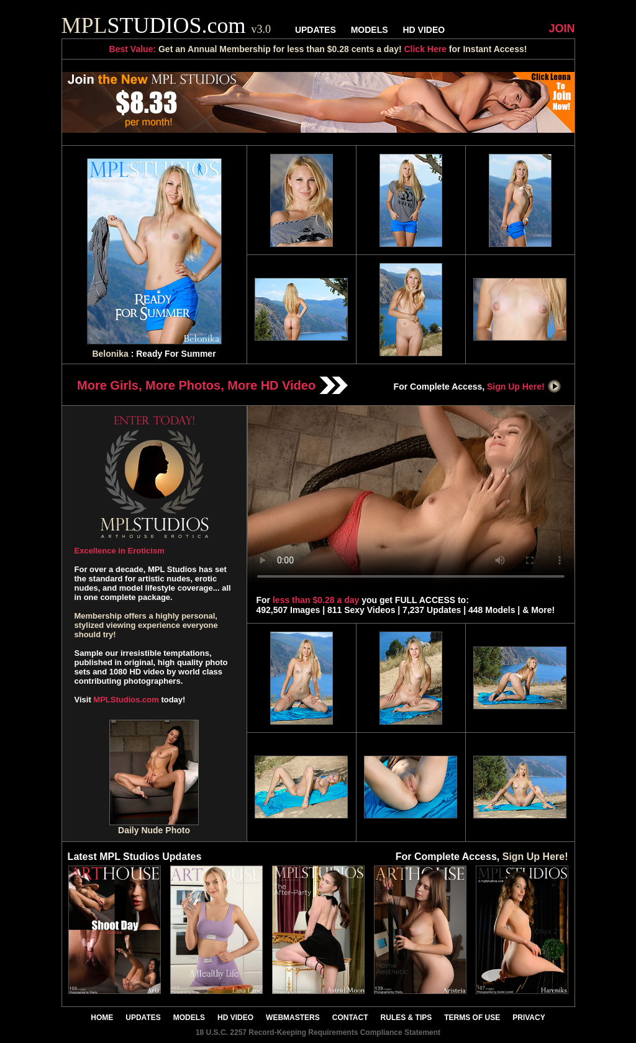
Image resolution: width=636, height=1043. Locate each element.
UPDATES (315, 30)
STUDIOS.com (166, 25)
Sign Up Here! (524, 387)
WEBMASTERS (293, 1017)
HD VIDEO (423, 30)
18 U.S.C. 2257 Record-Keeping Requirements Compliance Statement (318, 1032)
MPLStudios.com (125, 699)
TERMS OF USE (472, 1017)
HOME (102, 1017)
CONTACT (350, 1017)
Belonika (110, 354)
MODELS (369, 30)
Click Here (425, 49)
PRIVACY (528, 1017)
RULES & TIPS (406, 1017)
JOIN (561, 28)
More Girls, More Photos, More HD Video (212, 385)
